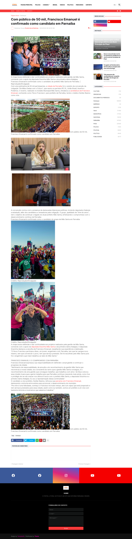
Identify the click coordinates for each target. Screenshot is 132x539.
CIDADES (46, 5)
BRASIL (55, 5)
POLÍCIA (107, 127)
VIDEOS (62, 5)
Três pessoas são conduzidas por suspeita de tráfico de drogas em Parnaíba (111, 77)
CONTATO (29, 11)
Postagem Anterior (17, 464)
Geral (107, 111)
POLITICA (70, 5)
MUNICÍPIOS (107, 114)
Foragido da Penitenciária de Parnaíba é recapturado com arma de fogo (112, 66)
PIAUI (107, 124)
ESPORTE (89, 5)
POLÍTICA (107, 133)
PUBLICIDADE (107, 137)
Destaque (23, 15)
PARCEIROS (79, 5)
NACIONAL (107, 117)
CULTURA (107, 91)
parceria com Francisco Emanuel (68, 381)
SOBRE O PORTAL (20, 11)
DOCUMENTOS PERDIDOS (107, 98)
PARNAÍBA (107, 120)
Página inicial (15, 15)
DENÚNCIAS (107, 94)
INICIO (12, 11)
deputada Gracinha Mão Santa (43, 347)
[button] (115, 5)
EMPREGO (107, 104)
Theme (37, 536)
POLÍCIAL (107, 130)
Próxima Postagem (84, 464)
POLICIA (37, 5)
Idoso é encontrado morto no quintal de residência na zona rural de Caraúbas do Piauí (112, 56)
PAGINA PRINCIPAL (27, 5)
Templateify (20, 536)
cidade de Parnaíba (54, 86)
